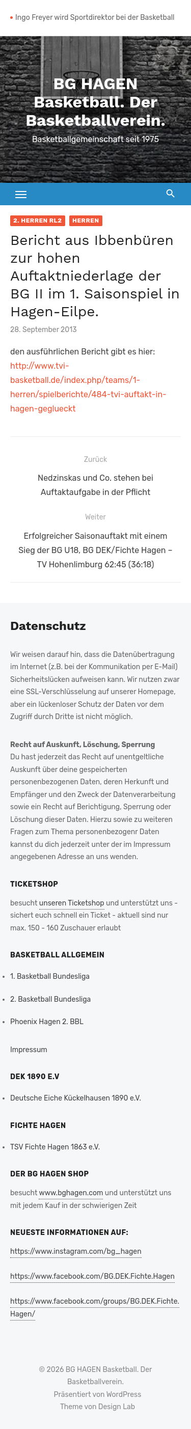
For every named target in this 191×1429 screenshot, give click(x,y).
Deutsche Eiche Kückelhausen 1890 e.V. (75, 1098)
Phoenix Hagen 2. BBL (47, 1022)
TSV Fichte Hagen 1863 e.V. (55, 1147)
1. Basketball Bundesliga (50, 976)
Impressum (28, 1050)
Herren (85, 220)
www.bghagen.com (71, 1193)
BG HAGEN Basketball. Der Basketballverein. (95, 102)
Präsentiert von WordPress (98, 1394)
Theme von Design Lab (97, 1407)
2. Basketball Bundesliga (50, 999)
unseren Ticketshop (71, 903)
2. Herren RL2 (37, 220)
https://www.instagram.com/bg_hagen (76, 1251)
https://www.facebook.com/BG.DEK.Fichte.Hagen (92, 1276)
